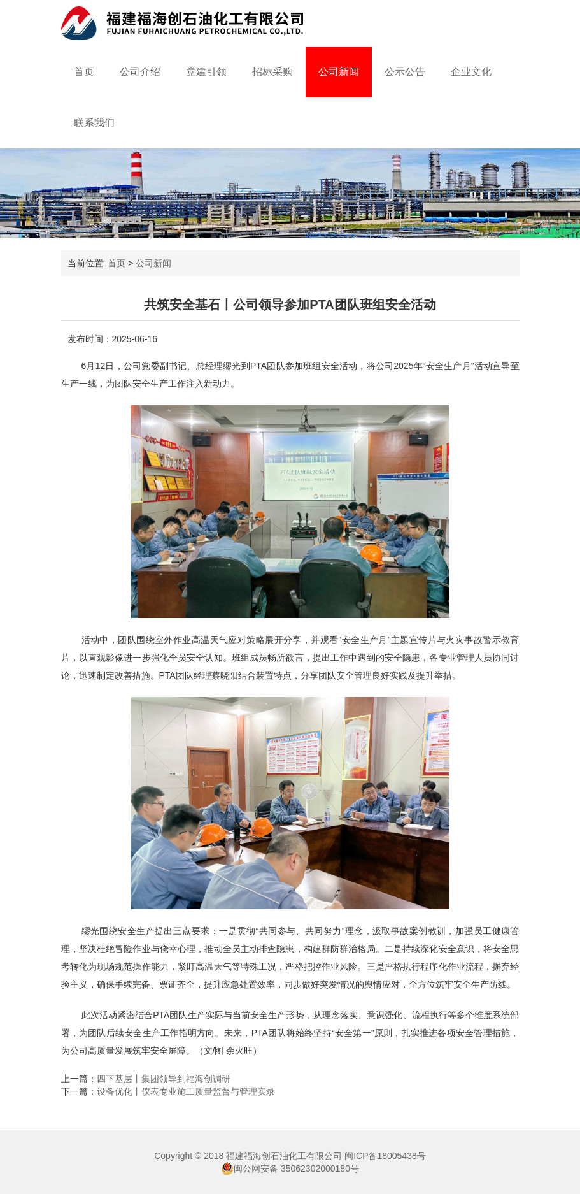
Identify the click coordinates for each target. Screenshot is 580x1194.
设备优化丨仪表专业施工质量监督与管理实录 (186, 1091)
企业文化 (471, 71)
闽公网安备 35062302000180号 (290, 1168)
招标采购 (272, 71)
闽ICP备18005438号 (385, 1156)
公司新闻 (338, 71)
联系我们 (94, 122)
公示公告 (405, 71)
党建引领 (206, 71)
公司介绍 (140, 71)
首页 (84, 71)
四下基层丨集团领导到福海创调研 (163, 1079)
